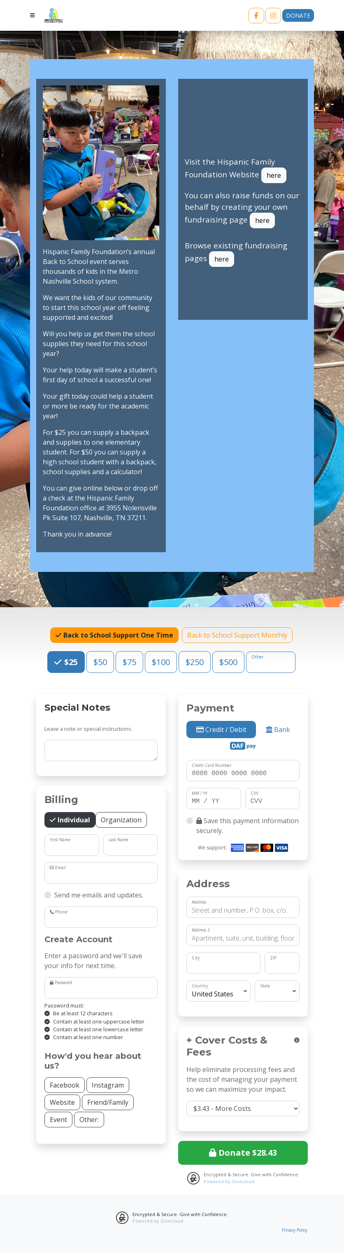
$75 (129, 662)
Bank (278, 729)
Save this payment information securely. (247, 825)
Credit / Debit (221, 729)
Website (62, 1102)
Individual (73, 819)
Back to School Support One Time (117, 635)
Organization (121, 819)
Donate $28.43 (243, 1152)
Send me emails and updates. (98, 895)
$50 (100, 662)
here (274, 175)
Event (58, 1119)
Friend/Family (107, 1102)
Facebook (64, 1085)
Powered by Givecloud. (230, 1181)
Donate (298, 15)
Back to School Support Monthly (237, 635)
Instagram (108, 1085)
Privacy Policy (294, 1230)
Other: (89, 1119)
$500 (228, 662)
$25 (70, 662)
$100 (161, 662)
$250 (195, 662)
